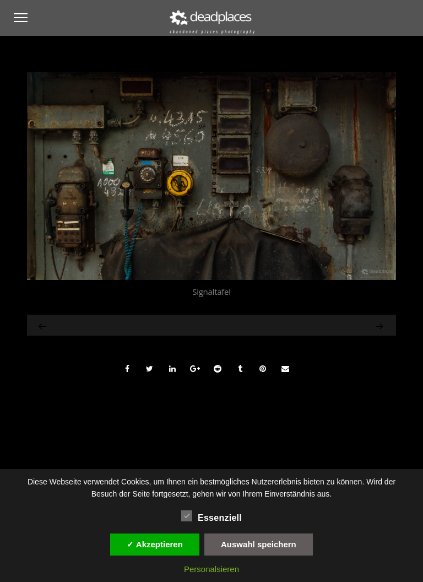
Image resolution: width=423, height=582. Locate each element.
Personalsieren (211, 569)
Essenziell (211, 516)
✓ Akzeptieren (155, 544)
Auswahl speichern (258, 544)
